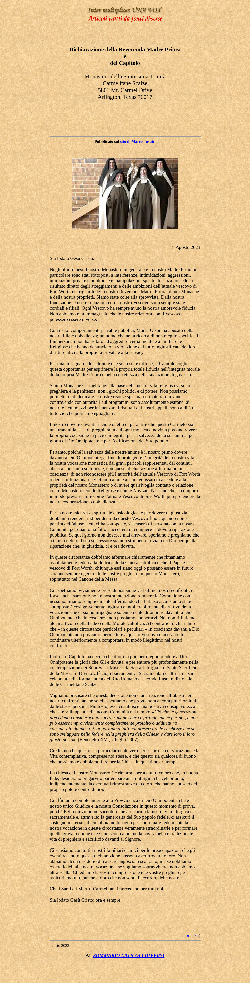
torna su (191, 935)
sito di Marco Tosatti (138, 141)
